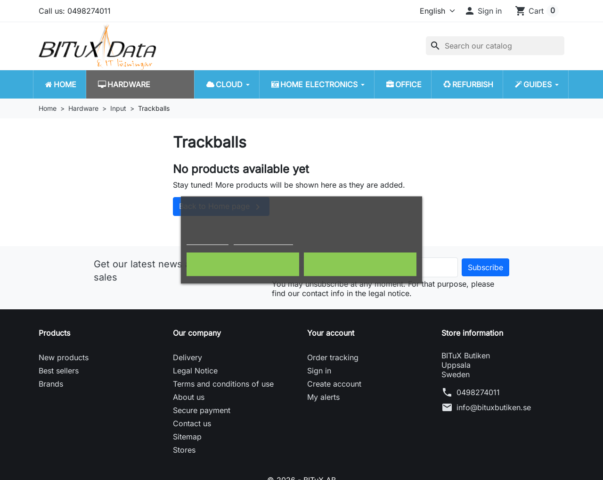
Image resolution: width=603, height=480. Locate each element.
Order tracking (333, 357)
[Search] (495, 45)
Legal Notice (195, 370)
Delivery (187, 357)
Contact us (192, 423)
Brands (51, 384)
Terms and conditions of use (223, 384)
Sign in (319, 370)
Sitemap (187, 436)
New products (64, 357)
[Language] (433, 10)
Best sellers (59, 370)
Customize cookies (263, 241)
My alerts (323, 397)
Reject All (243, 264)
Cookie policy (207, 241)
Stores (184, 450)
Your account (330, 333)
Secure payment (201, 410)
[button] (482, 10)
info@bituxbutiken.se (493, 407)
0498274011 (478, 392)
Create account (334, 384)
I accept (360, 264)
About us (188, 397)
